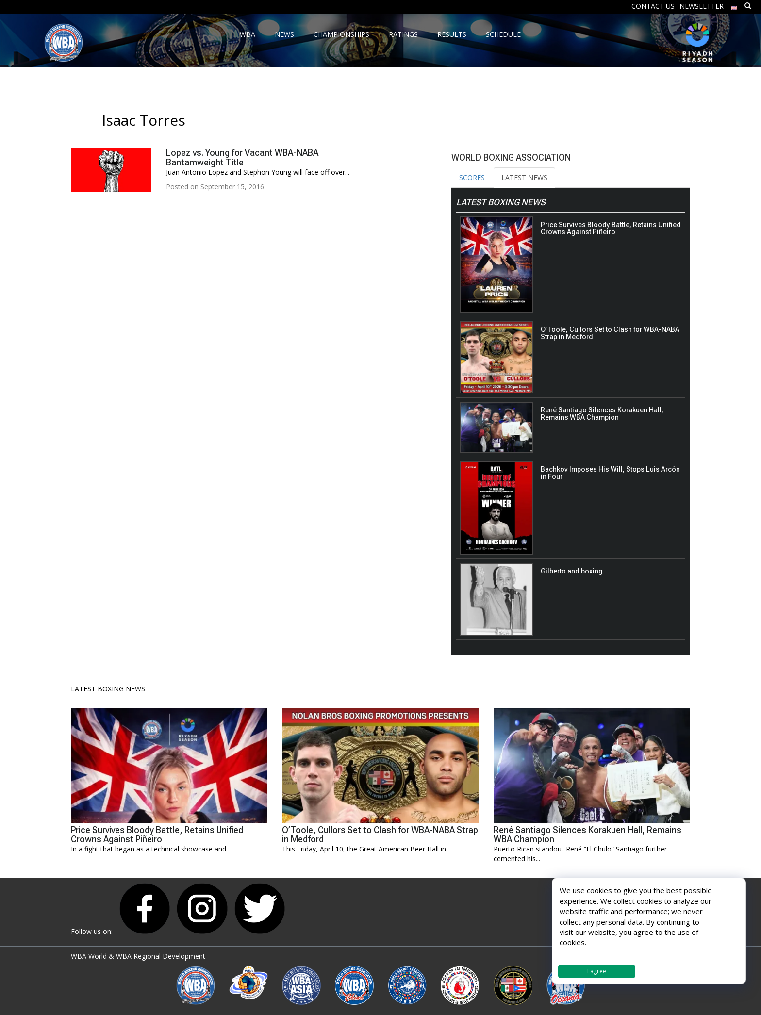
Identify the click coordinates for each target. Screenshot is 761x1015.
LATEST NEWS (524, 177)
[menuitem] (734, 5)
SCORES (472, 177)
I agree (596, 971)
